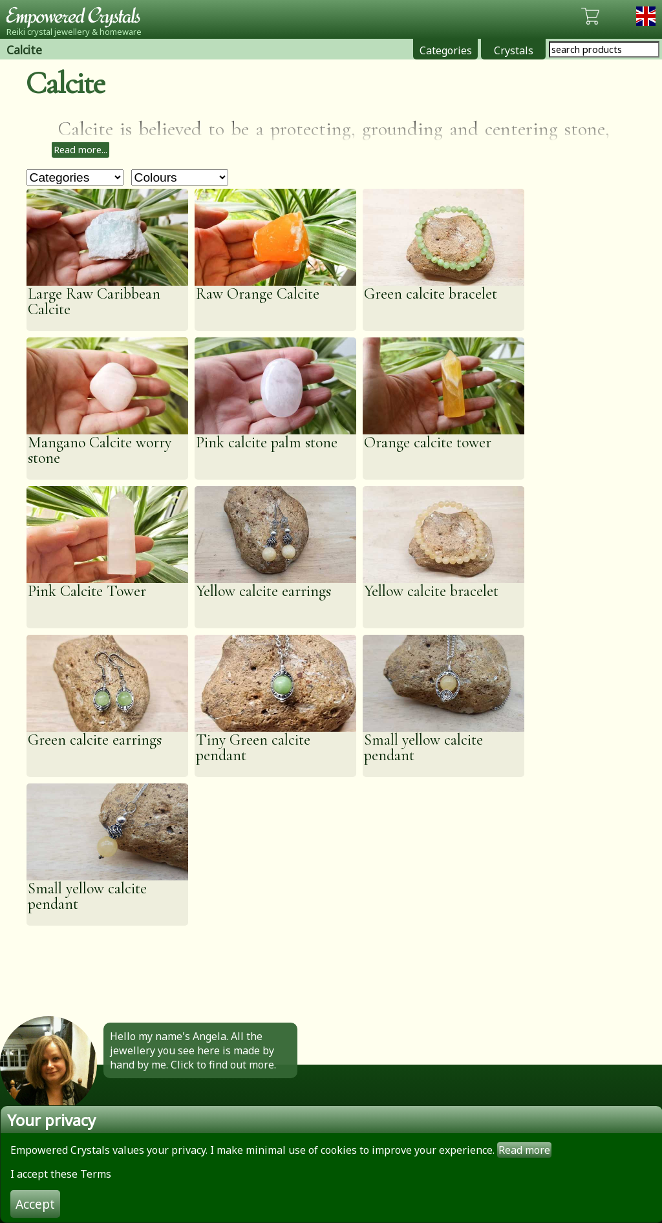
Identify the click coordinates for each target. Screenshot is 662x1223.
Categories (446, 50)
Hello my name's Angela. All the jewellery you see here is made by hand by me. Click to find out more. (193, 1050)
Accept (35, 1204)
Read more (524, 1150)
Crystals (513, 50)
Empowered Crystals (77, 16)
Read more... (80, 150)
